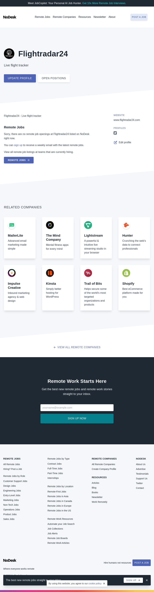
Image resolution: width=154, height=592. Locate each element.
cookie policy (94, 583)
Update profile (20, 78)
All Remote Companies (103, 464)
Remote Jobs (42, 17)
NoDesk (141, 458)
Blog (94, 487)
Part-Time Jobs (55, 473)
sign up (18, 145)
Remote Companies (64, 17)
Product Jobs (10, 514)
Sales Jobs (8, 519)
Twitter (139, 483)
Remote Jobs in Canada (59, 501)
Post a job (139, 17)
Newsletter (100, 17)
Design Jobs (9, 486)
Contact (140, 488)
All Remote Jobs (11, 464)
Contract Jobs (54, 463)
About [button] (111, 17)
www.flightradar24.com (127, 120)
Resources (99, 477)
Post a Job (141, 562)
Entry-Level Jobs (11, 495)
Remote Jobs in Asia (57, 496)
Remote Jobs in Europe (59, 506)
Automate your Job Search (61, 524)
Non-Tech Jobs (10, 505)
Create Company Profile (104, 469)
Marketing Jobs (11, 500)
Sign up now (77, 418)
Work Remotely (99, 502)
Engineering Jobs (12, 490)
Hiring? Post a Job (12, 469)
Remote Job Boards (57, 538)
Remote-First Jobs (56, 491)
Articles (95, 483)
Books (95, 492)
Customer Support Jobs (15, 481)
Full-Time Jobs (54, 468)
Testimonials (142, 473)
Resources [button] (84, 17)
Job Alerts (52, 533)
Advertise (141, 469)
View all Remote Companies (77, 347)
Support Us (141, 478)
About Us (141, 464)
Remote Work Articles (58, 543)
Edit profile (122, 142)
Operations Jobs (11, 509)
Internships (53, 478)
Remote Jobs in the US (59, 510)
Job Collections (55, 528)
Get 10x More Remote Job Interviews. (104, 3)
